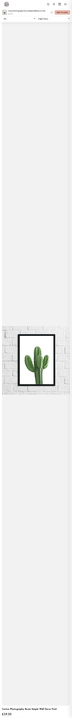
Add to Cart (62, 12)
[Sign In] (54, 4)
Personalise (52, 12)
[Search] (48, 4)
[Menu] (65, 4)
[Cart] (59, 4)
